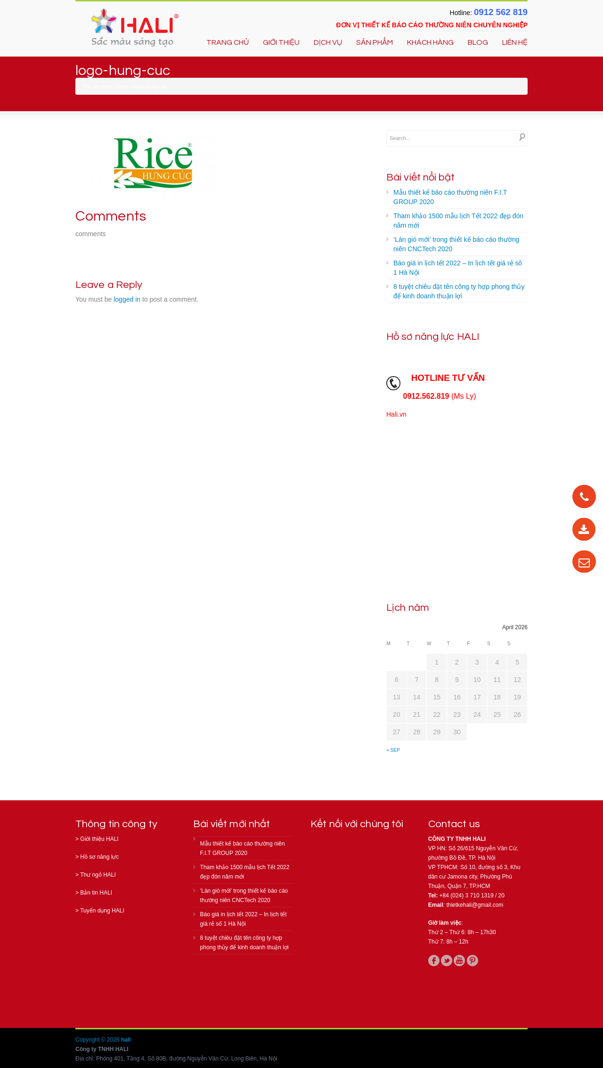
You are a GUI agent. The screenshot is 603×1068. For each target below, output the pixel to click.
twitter (446, 960)
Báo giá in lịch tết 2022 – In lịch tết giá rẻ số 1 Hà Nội (457, 267)
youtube (459, 960)
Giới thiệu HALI (99, 839)
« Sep (393, 750)
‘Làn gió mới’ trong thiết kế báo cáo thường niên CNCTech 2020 (456, 244)
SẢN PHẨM (374, 42)
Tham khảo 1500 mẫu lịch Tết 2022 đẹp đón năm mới (458, 220)
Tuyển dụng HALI (102, 910)
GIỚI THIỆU (281, 42)
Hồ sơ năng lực (99, 857)
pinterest (472, 960)
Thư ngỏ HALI (98, 874)
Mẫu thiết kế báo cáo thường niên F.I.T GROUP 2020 (450, 197)
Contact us (454, 824)
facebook (434, 960)
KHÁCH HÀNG (430, 42)
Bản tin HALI (96, 892)
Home (122, 86)
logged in (127, 299)
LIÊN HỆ (515, 42)
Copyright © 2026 (98, 1039)
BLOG (478, 42)
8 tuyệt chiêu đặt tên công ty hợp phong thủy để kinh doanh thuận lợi (458, 291)
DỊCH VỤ (328, 42)
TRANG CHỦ (227, 42)
